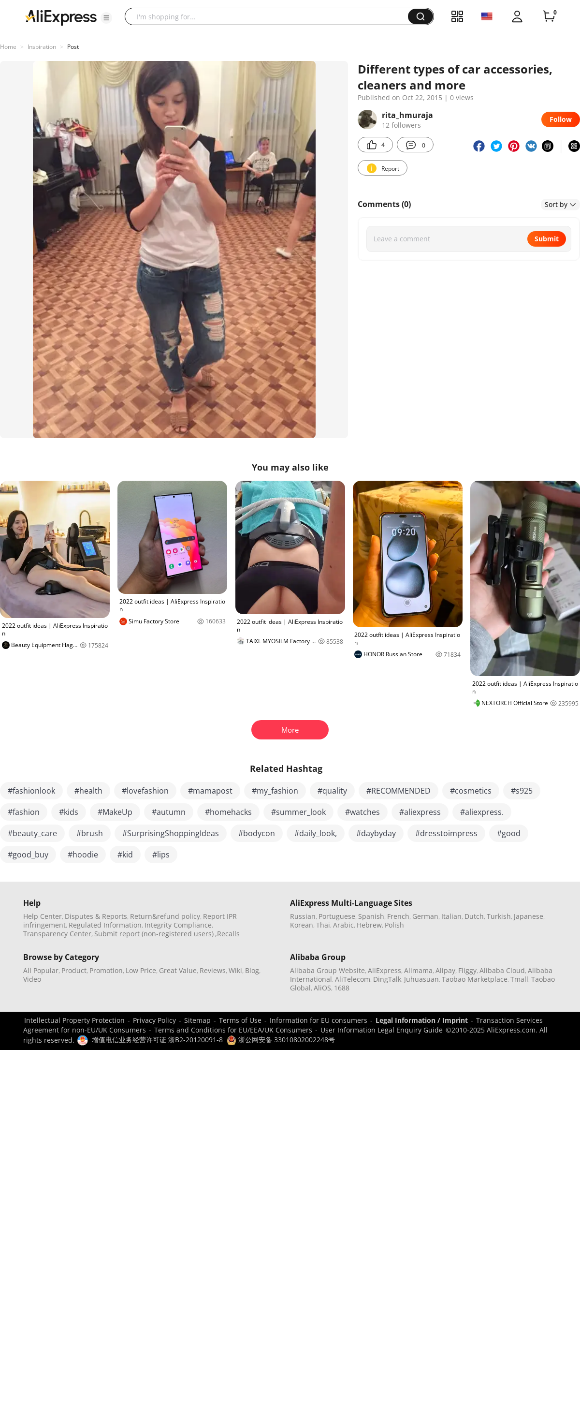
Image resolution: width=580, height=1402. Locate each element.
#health (88, 790)
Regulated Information (105, 925)
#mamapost (210, 790)
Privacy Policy (154, 1020)
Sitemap (197, 1020)
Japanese (528, 916)
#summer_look (298, 812)
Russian (303, 916)
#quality (332, 790)
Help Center (42, 916)
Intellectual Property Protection (74, 1020)
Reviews (213, 970)
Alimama (418, 970)
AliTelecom (352, 979)
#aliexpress (420, 812)
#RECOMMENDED (398, 790)
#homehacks (228, 812)
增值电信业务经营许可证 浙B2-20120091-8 (157, 1039)
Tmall (519, 979)
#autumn (169, 812)
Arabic (343, 925)
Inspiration (42, 47)
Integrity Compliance (178, 925)
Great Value (178, 970)
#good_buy (28, 854)
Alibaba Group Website (327, 970)
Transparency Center (57, 933)
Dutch (474, 916)
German (425, 916)
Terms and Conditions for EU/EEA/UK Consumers (233, 1029)
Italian (451, 916)
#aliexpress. (482, 812)
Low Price (141, 970)
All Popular (40, 970)
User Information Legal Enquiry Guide (381, 1029)
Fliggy (467, 970)
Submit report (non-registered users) (154, 933)
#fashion (24, 812)
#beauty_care (32, 833)
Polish (394, 925)
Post (73, 47)
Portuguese (337, 916)
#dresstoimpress (446, 833)
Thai (323, 925)
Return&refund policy (165, 916)
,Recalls (227, 933)
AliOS (322, 987)
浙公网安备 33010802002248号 (281, 1039)
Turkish (499, 916)
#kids (68, 812)
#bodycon (256, 833)
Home (8, 47)
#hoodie (83, 854)
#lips (161, 854)
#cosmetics (471, 790)
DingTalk (387, 979)
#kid (125, 854)
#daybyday (376, 833)
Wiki (235, 970)
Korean (301, 925)
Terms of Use (240, 1020)
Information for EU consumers (318, 1020)
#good (509, 833)
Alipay (445, 970)
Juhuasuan (421, 979)
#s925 (522, 790)
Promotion (106, 970)
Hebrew (369, 925)
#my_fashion (275, 790)
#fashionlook (31, 790)
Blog (252, 970)
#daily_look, (315, 833)
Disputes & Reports (96, 916)
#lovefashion (145, 790)
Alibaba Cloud (502, 970)
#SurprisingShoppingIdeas (170, 833)
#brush (89, 833)
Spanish (371, 916)
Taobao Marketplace (475, 979)
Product (74, 970)
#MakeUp (115, 812)
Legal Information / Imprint (422, 1020)
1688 (341, 987)
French (398, 916)
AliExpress (384, 970)
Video (32, 979)
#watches (362, 812)
